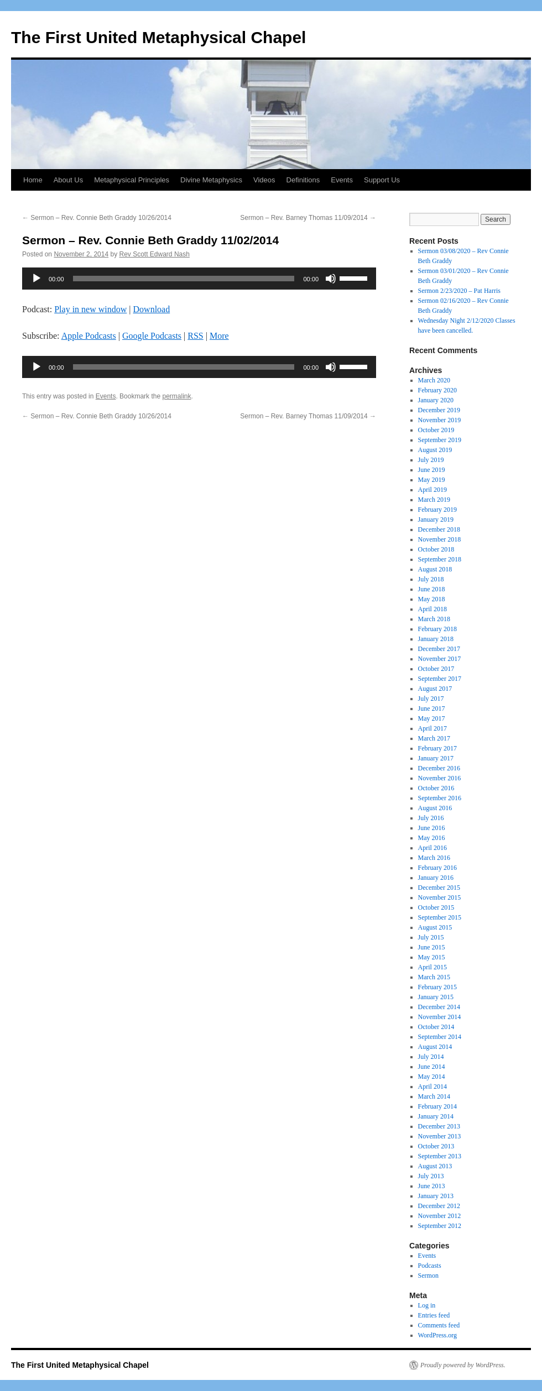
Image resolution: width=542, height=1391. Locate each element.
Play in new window (90, 309)
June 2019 (431, 470)
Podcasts (429, 1265)
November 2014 (439, 1017)
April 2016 (432, 848)
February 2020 (437, 390)
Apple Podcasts (88, 335)
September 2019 (439, 440)
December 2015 (439, 887)
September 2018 (439, 559)
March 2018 (434, 619)
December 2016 (439, 768)
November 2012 (439, 1216)
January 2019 (436, 519)
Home (33, 180)
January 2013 (436, 1196)
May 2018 (431, 599)
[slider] (184, 278)
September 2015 (439, 917)
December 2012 (439, 1206)
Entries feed (434, 1315)
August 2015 (435, 927)
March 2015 (434, 977)
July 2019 (431, 460)
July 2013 (431, 1176)
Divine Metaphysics (211, 180)
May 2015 (431, 957)
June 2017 (431, 708)
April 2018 (432, 609)
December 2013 (439, 1126)
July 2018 (431, 579)
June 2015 (431, 947)
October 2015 (436, 907)
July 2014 (431, 1057)
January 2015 (436, 997)
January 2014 (436, 1116)
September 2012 (439, 1226)
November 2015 (439, 897)
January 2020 (436, 400)
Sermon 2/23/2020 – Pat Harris (459, 291)
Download (151, 309)
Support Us (382, 180)
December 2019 (439, 410)
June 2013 (431, 1186)
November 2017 (439, 659)
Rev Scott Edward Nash (154, 254)
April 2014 (432, 1086)
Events (342, 180)
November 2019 (439, 420)
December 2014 (439, 1007)
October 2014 (436, 1027)
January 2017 (436, 758)
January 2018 (436, 639)
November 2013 (439, 1136)
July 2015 (431, 937)
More (219, 335)
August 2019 (435, 450)
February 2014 (437, 1106)
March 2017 (434, 738)
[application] (199, 278)
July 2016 (431, 818)
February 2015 (437, 987)
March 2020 (434, 380)
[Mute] (330, 278)
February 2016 (437, 868)
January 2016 (436, 877)
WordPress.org (437, 1335)
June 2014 (431, 1066)
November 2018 (439, 539)
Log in (427, 1305)
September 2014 (439, 1037)
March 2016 (434, 858)
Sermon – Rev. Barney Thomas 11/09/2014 (308, 218)
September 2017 (439, 679)
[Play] (36, 278)
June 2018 (431, 589)
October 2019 (436, 430)
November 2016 (439, 778)
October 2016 (436, 788)
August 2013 (435, 1166)
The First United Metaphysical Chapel (158, 37)
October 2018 (436, 549)
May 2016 (431, 838)
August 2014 (435, 1047)
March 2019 (434, 499)
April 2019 (432, 490)
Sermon (428, 1275)
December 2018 (439, 529)
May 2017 (431, 718)
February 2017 (437, 748)
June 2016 (431, 828)
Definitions (303, 180)
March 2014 (434, 1096)
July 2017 (431, 698)
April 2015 (432, 967)
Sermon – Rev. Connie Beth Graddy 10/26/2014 (96, 218)
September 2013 (439, 1156)
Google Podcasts (151, 335)
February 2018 (437, 629)
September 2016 (439, 798)
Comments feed (439, 1325)
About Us (68, 180)
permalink (176, 396)
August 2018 (435, 569)
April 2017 (432, 728)
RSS (195, 335)
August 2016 (435, 808)
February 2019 (437, 509)
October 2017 (436, 669)
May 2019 (431, 480)
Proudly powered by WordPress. (462, 1365)
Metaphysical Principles (131, 180)
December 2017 (439, 649)
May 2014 (431, 1076)
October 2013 (436, 1146)
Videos (264, 180)
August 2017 (435, 688)
